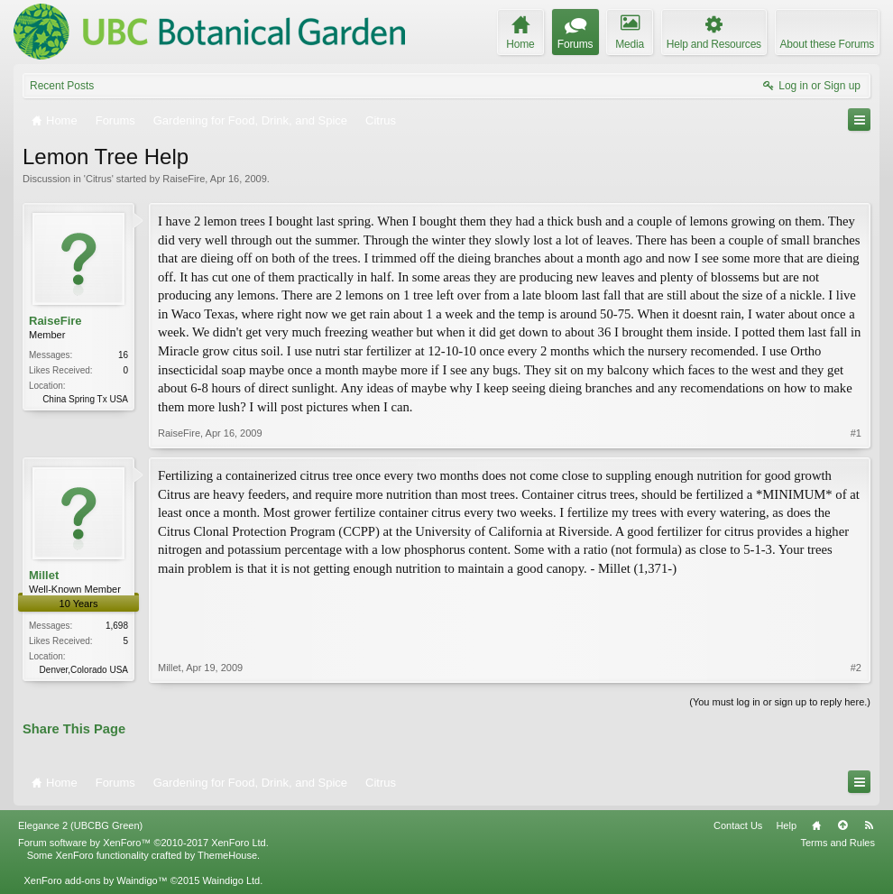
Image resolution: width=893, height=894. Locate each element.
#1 (856, 433)
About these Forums (827, 44)
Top (842, 825)
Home (816, 825)
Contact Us (737, 825)
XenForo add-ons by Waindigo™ (95, 880)
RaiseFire (183, 178)
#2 (856, 667)
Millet (44, 575)
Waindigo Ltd (231, 880)
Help (786, 825)
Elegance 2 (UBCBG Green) (80, 825)
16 (123, 355)
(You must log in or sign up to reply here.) (779, 701)
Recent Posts (62, 85)
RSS (868, 825)
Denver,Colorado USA (84, 670)
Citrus (99, 178)
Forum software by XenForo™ (143, 842)
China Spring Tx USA (85, 399)
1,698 (117, 626)
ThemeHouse (227, 855)
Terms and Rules (837, 842)
